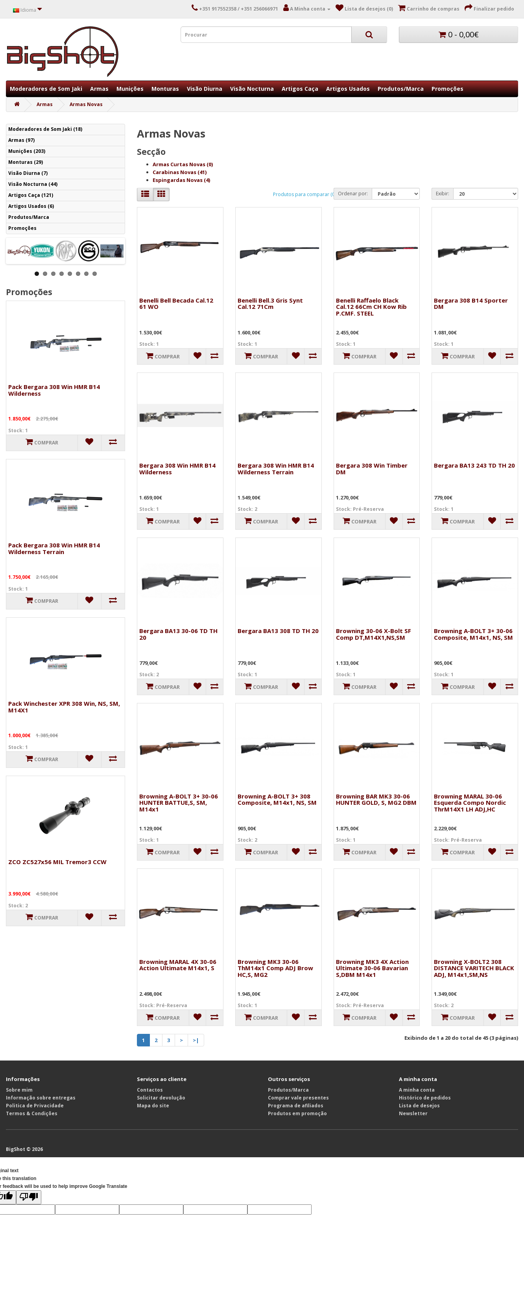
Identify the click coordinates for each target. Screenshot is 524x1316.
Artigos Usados (348, 88)
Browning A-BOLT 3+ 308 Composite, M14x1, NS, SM (277, 799)
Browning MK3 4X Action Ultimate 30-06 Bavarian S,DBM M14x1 (372, 968)
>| (196, 1040)
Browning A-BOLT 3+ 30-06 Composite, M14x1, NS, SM (473, 634)
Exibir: (442, 193)
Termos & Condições (31, 1113)
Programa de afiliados (295, 1105)
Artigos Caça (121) (30, 195)
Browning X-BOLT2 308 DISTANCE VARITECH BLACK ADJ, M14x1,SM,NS (474, 968)
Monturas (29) (25, 162)
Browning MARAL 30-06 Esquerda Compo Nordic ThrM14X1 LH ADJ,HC (470, 802)
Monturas (165, 88)
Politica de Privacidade (35, 1105)
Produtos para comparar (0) (304, 194)
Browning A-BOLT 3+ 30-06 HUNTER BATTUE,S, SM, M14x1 (178, 802)
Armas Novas (86, 104)
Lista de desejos (419, 1105)
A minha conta (417, 1090)
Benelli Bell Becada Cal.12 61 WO (176, 303)
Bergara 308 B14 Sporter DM (471, 303)
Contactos (150, 1090)
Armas (99, 88)
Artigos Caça (300, 88)
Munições (130, 88)
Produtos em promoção (297, 1113)
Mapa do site (153, 1105)
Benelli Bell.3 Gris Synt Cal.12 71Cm (270, 303)
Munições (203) (26, 151)
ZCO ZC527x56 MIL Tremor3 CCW (57, 862)
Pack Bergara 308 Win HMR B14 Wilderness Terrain (54, 548)
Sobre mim (19, 1090)
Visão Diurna (204, 88)
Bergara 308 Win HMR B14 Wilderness (177, 468)
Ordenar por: (353, 193)
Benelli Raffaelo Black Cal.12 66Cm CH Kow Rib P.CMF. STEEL (371, 306)
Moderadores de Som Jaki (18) (45, 129)
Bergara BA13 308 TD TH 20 (278, 631)
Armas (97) (21, 140)
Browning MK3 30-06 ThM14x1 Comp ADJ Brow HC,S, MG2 (275, 968)
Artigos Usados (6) (31, 206)
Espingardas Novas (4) (181, 180)
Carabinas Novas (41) (180, 172)
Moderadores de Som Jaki (46, 88)
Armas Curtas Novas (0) (183, 164)
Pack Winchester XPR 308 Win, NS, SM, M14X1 (64, 706)
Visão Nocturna (252, 88)
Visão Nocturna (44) (32, 184)
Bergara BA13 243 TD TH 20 (474, 465)
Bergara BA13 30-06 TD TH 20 (178, 634)
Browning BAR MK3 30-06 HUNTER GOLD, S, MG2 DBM (376, 799)
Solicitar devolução (161, 1097)
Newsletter (413, 1113)
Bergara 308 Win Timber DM (372, 468)
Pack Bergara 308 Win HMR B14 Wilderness (54, 390)
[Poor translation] (28, 1197)
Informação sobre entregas (41, 1097)
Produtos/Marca (401, 88)
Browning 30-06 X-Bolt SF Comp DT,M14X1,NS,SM (373, 634)
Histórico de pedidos (425, 1097)
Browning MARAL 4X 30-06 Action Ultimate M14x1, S (177, 965)
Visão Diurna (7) (28, 173)
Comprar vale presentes (298, 1097)
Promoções (447, 88)
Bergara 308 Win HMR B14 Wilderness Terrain (276, 468)
